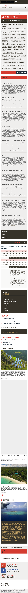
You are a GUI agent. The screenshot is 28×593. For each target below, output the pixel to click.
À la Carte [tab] (4, 231)
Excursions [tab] (4, 237)
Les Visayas (7, 303)
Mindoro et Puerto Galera (10, 301)
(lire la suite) (12, 225)
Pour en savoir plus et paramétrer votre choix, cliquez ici (11, 592)
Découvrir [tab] (4, 77)
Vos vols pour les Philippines (10, 321)
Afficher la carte (22, 72)
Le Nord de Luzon (8, 299)
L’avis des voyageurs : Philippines (11, 323)
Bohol (5, 308)
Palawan (6, 310)
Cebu (5, 306)
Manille (5, 298)
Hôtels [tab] (3, 234)
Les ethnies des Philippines (9, 339)
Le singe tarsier (6, 342)
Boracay (6, 305)
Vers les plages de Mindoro (10, 215)
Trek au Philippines (7, 344)
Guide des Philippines (8, 318)
